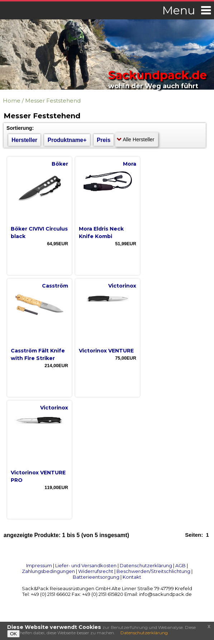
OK (13, 633)
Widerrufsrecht (95, 571)
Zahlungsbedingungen (48, 571)
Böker (60, 164)
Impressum (39, 565)
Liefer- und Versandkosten (85, 565)
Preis (103, 140)
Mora (129, 164)
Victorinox (122, 286)
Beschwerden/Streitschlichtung (153, 571)
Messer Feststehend (53, 100)
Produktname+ (67, 140)
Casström (55, 286)
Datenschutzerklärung (146, 565)
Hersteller (24, 140)
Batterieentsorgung (96, 577)
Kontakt (132, 577)
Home (11, 100)
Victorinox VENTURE (106, 350)
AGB (180, 565)
